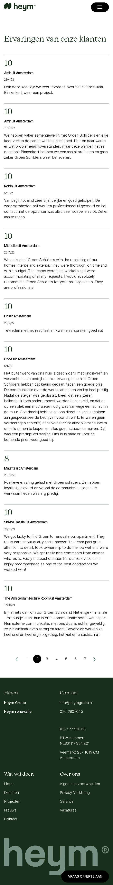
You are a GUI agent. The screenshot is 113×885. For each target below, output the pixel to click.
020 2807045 (71, 711)
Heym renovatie (18, 711)
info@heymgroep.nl (76, 703)
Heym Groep (15, 703)
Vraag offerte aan (85, 876)
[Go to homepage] (20, 7)
